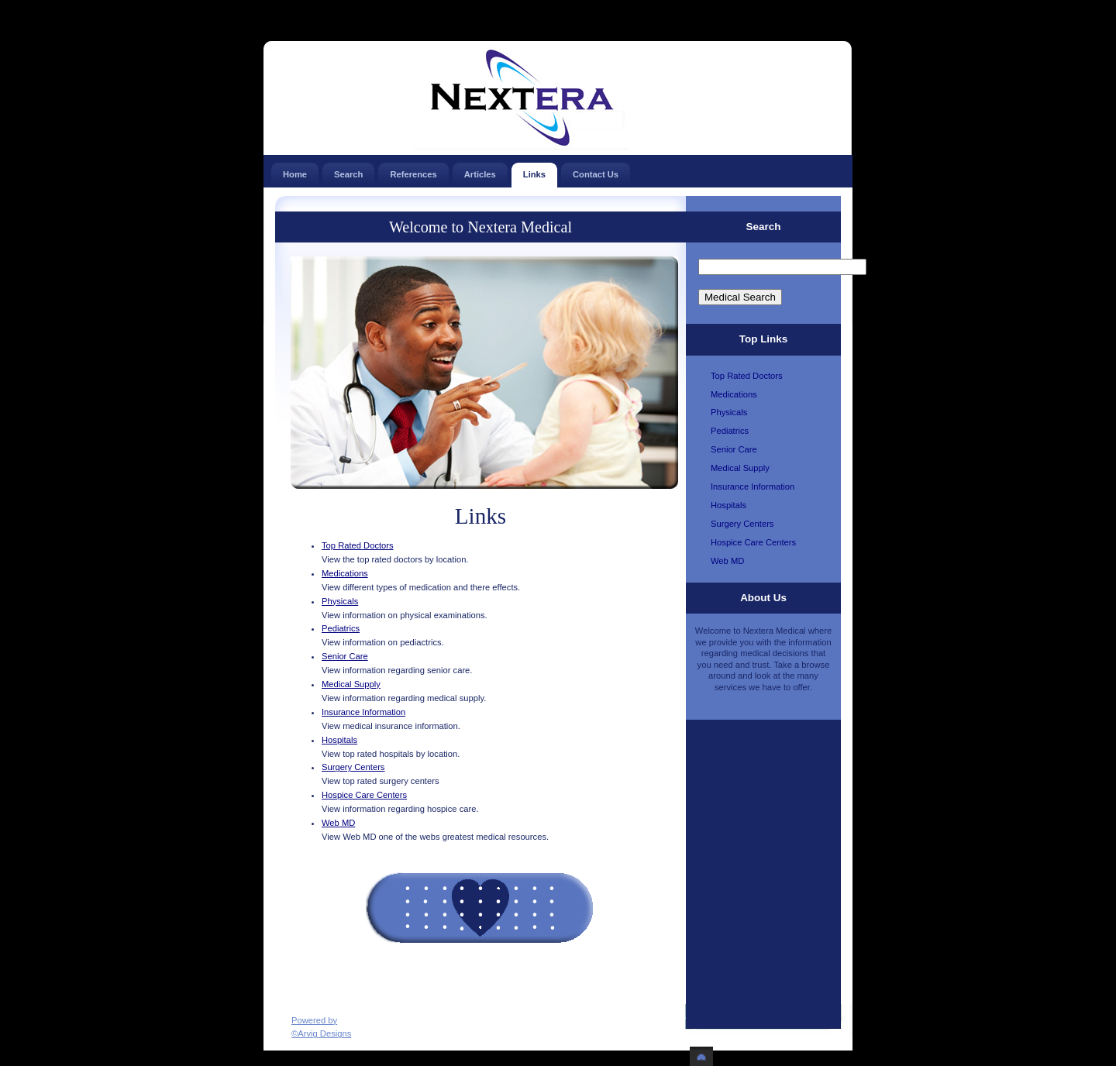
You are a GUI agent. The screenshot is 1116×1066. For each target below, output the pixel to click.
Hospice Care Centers (364, 795)
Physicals (340, 601)
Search (348, 171)
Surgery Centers (353, 767)
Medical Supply (351, 684)
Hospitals (339, 739)
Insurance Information (363, 712)
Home (295, 171)
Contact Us (595, 171)
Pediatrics (341, 628)
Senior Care (345, 656)
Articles (480, 171)
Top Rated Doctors (358, 545)
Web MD (338, 822)
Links (534, 171)
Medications (345, 573)
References (413, 171)
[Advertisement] (472, 970)
